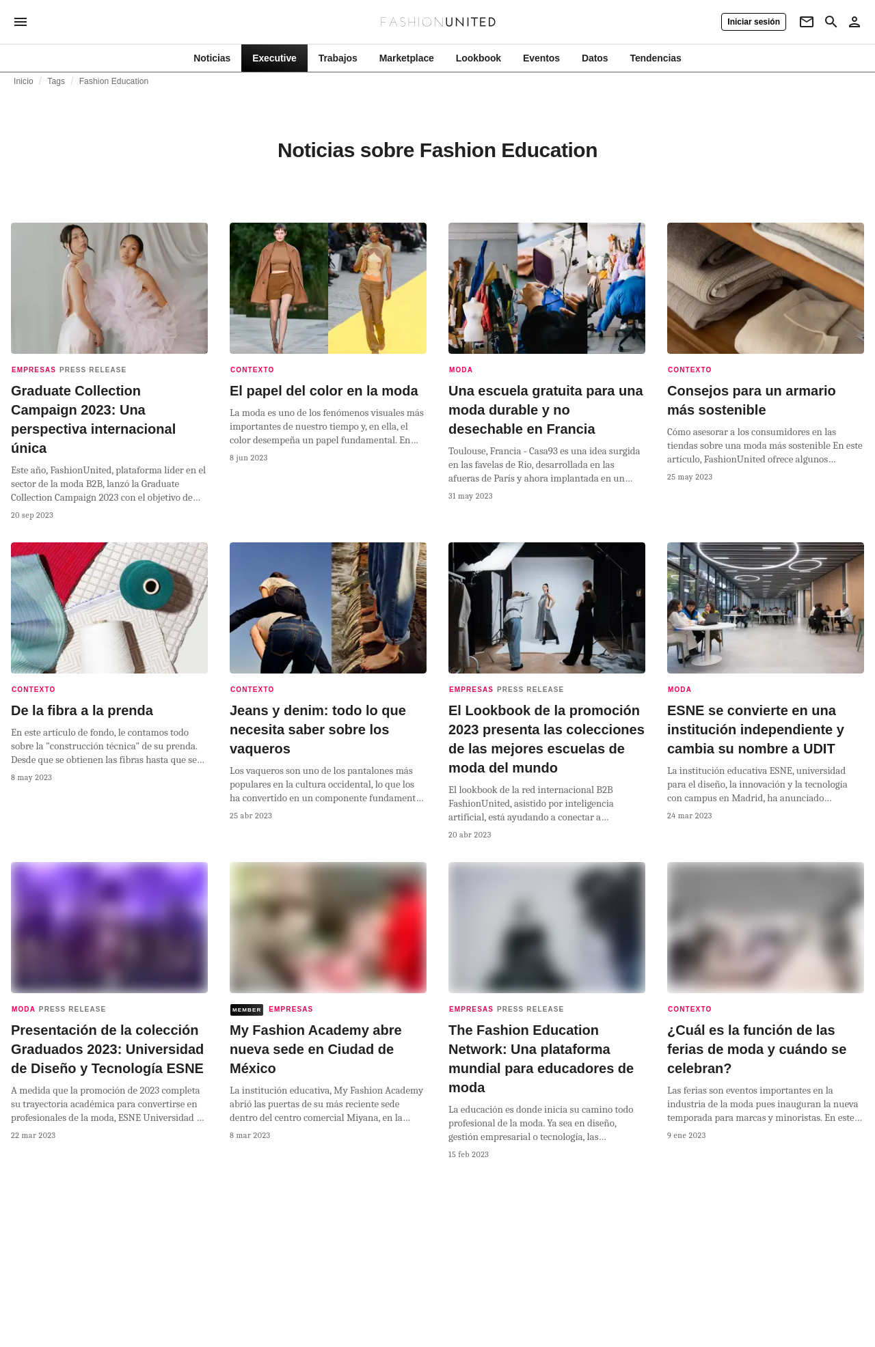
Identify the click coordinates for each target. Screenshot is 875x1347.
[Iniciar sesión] (753, 22)
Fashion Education (114, 81)
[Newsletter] (806, 22)
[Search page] (831, 22)
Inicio (23, 81)
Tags (56, 81)
